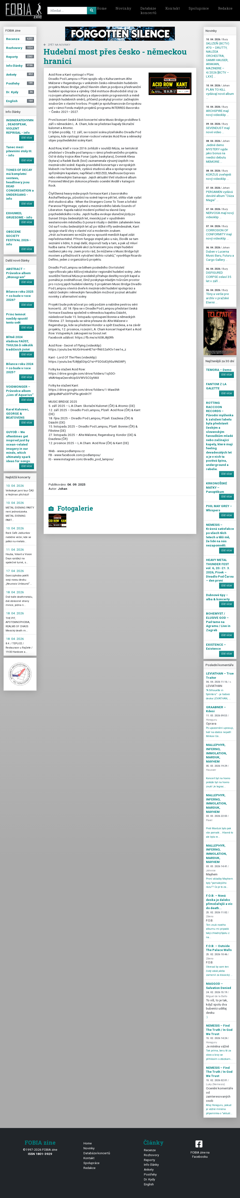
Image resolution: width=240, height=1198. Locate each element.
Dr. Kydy (149, 1179)
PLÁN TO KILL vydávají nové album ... (220, 92)
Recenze (150, 1150)
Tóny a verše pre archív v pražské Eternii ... (217, 296)
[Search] (71, 10)
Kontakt (172, 8)
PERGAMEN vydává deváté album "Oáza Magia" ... (220, 194)
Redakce (225, 8)
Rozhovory (151, 1155)
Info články (151, 1164)
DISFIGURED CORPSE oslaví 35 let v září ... (218, 275)
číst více (26, 137)
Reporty (149, 1160)
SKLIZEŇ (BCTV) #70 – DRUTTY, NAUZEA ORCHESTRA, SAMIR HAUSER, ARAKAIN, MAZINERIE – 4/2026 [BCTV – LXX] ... (217, 58)
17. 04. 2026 (15, 571)
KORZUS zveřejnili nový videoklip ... (218, 175)
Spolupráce (199, 8)
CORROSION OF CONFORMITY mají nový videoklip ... (219, 232)
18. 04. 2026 (15, 592)
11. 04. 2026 (15, 549)
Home (102, 8)
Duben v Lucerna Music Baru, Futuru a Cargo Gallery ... (220, 254)
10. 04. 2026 (15, 485)
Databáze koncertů (148, 10)
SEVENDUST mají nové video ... (218, 128)
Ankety (149, 1169)
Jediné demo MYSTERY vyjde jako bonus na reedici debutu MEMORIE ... (218, 151)
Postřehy (150, 1174)
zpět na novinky (57, 44)
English (149, 1184)
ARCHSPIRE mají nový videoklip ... (217, 111)
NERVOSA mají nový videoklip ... (220, 213)
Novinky (123, 8)
